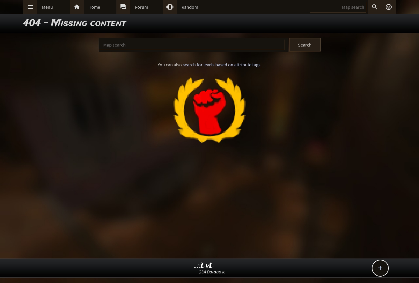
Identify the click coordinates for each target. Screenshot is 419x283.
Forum (141, 7)
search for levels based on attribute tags (221, 64)
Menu (47, 7)
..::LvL (204, 266)
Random (190, 7)
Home (94, 7)
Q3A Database (212, 272)
